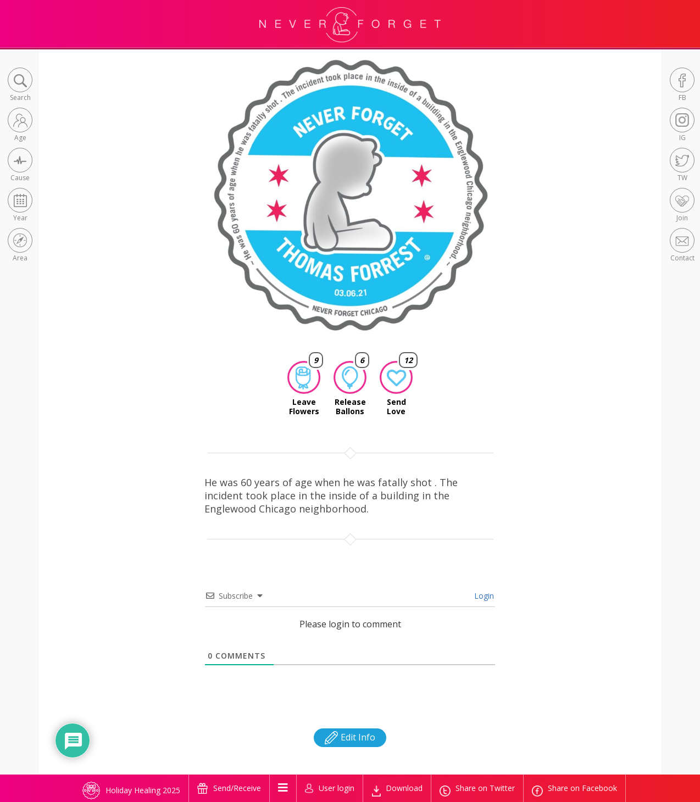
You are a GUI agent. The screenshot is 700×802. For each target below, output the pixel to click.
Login (483, 596)
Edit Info (350, 737)
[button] (20, 85)
